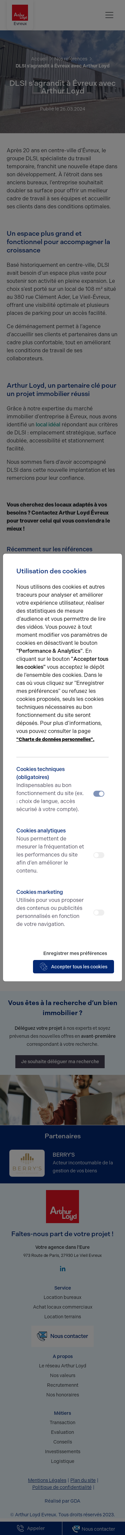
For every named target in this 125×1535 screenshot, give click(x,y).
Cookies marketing (51, 908)
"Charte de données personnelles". (55, 739)
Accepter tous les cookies (73, 967)
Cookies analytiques (51, 851)
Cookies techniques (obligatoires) (51, 789)
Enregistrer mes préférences (75, 953)
